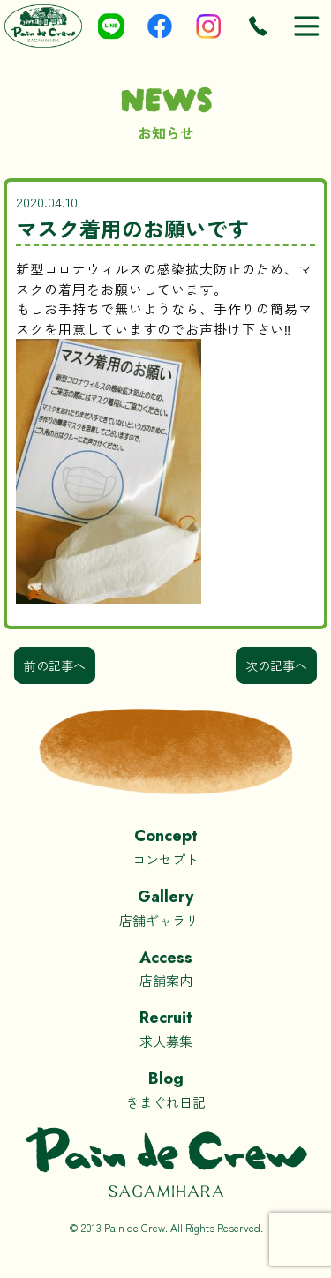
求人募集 (165, 1027)
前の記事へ (55, 665)
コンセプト (165, 845)
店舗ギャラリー (165, 906)
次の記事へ (276, 665)
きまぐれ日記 (165, 1088)
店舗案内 (165, 967)
